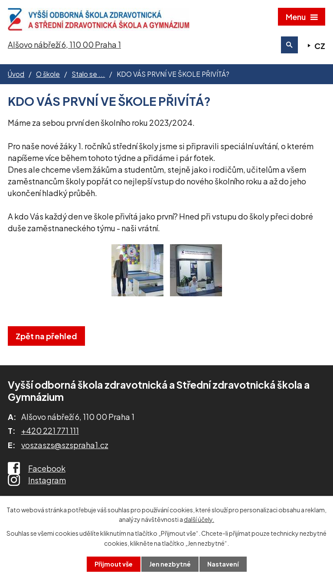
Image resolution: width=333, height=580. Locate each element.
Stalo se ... (88, 74)
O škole (48, 74)
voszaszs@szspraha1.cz (64, 445)
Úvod (16, 74)
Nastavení (223, 564)
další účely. (199, 519)
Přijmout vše (114, 564)
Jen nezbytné (170, 564)
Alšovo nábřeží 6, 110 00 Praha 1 (64, 45)
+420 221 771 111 (50, 431)
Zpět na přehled (46, 336)
